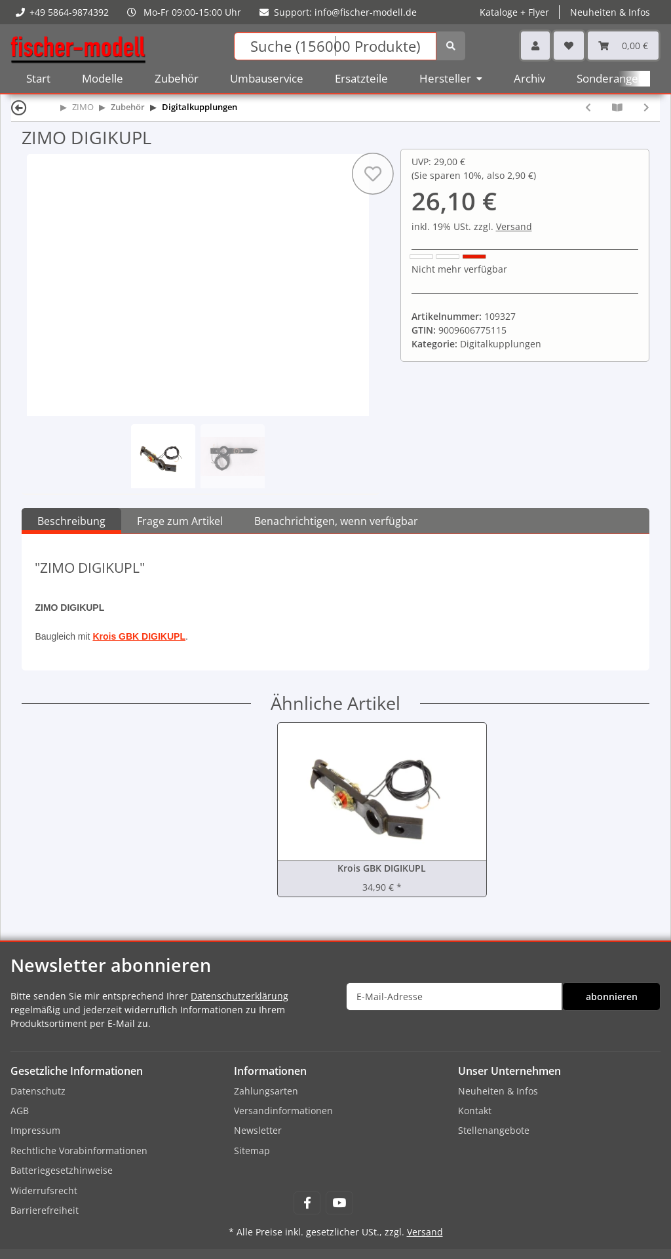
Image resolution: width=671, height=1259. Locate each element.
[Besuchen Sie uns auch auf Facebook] (307, 1202)
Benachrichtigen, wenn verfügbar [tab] (336, 521)
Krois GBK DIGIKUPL (138, 636)
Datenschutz (38, 1091)
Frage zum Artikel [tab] (180, 521)
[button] (535, 45)
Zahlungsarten (266, 1091)
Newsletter (258, 1130)
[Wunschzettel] (569, 45)
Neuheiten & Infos (610, 12)
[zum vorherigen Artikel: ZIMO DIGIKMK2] (588, 107)
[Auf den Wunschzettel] (372, 174)
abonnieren (612, 996)
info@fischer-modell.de (366, 12)
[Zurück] (19, 107)
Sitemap (252, 1150)
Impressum (35, 1130)
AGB (19, 1110)
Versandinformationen (283, 1110)
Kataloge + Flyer (514, 12)
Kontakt (474, 1110)
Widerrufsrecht (43, 1190)
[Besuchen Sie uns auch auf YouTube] (339, 1202)
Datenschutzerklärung (239, 996)
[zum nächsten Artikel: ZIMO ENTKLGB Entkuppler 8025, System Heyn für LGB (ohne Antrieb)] (646, 107)
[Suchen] (335, 46)
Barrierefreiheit (44, 1210)
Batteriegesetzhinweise (61, 1170)
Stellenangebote (493, 1130)
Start (38, 78)
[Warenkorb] (623, 45)
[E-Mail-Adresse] (454, 996)
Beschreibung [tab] (71, 521)
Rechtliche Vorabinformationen (78, 1150)
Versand (514, 226)
